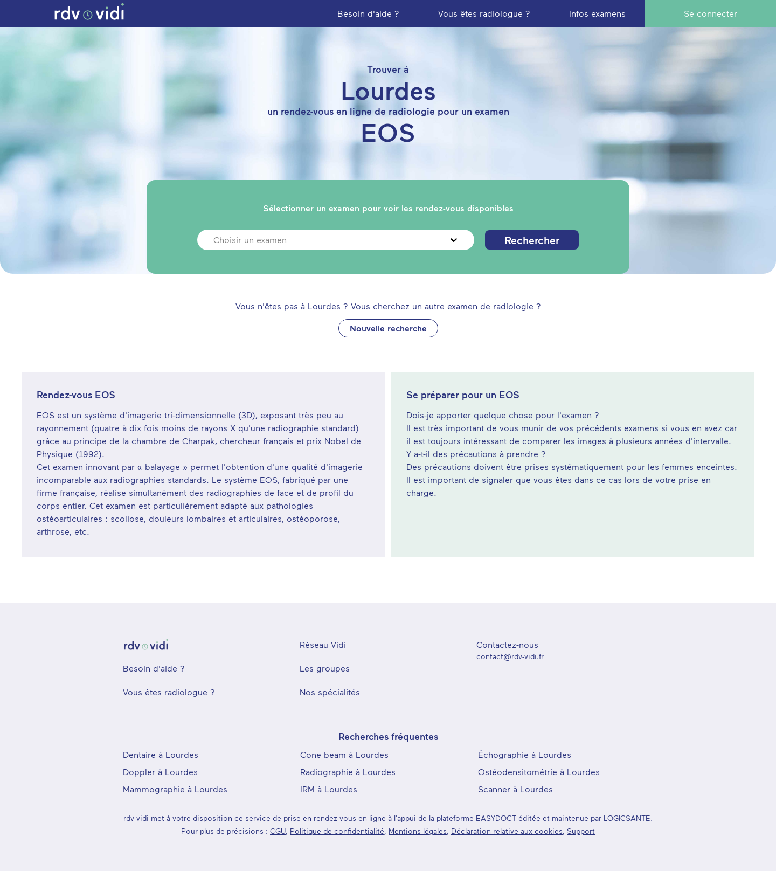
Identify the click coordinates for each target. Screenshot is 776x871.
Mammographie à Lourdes (175, 789)
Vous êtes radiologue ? (169, 692)
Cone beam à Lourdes (344, 754)
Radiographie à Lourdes (348, 771)
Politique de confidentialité (337, 830)
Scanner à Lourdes (515, 789)
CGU (278, 830)
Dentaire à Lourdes (160, 754)
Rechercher (531, 239)
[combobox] (214, 239)
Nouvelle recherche (388, 328)
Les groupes (325, 668)
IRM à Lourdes (328, 789)
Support (581, 830)
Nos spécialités (330, 692)
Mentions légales (418, 830)
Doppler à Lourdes (160, 771)
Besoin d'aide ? (154, 668)
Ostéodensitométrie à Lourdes (539, 771)
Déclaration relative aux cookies (507, 830)
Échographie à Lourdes (524, 754)
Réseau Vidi (323, 644)
